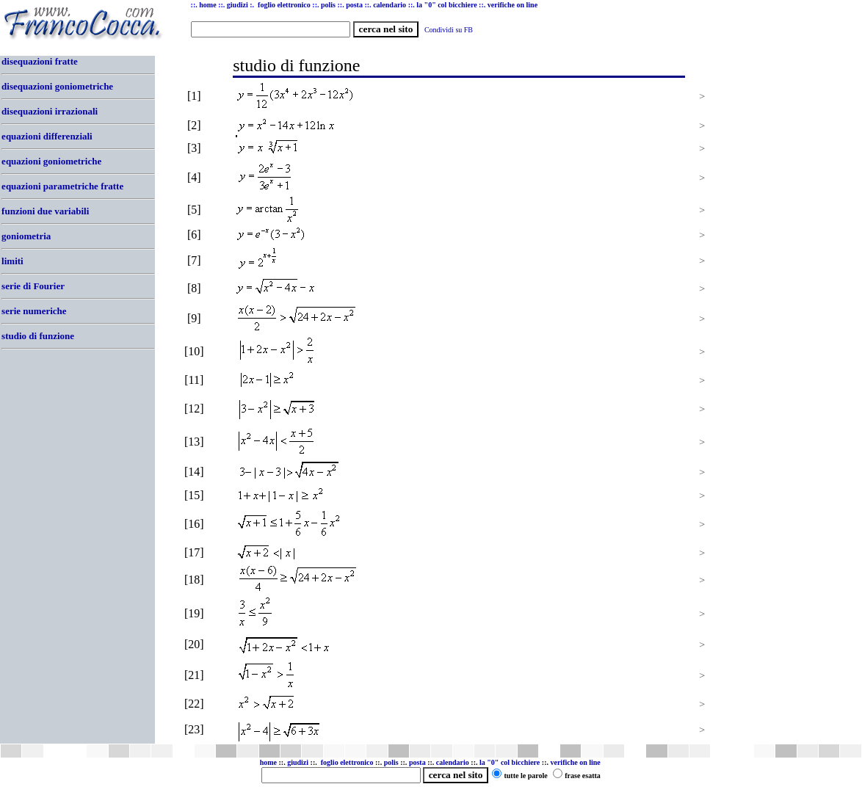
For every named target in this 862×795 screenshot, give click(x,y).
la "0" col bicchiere (509, 762)
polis (391, 762)
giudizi (237, 5)
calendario (452, 762)
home (268, 762)
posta (417, 762)
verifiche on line (575, 762)
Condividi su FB (448, 30)
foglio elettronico (348, 762)
